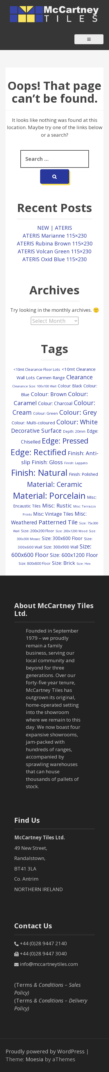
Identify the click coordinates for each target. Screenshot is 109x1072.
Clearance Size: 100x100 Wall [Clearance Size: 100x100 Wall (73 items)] (34, 386)
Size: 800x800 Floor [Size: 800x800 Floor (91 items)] (35, 563)
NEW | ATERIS (54, 227)
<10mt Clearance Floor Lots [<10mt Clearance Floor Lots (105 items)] (36, 369)
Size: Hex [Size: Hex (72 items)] (83, 564)
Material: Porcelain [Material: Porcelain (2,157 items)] (49, 495)
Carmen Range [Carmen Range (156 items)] (50, 377)
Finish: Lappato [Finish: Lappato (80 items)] (76, 463)
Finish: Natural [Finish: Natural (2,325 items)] (39, 472)
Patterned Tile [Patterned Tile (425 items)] (58, 522)
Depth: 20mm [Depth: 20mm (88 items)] (74, 431)
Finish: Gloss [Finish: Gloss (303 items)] (47, 462)
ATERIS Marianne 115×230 (55, 235)
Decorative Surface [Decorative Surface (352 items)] (36, 431)
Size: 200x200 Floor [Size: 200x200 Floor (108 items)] (37, 530)
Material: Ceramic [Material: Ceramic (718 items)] (54, 484)
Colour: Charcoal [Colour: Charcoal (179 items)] (55, 403)
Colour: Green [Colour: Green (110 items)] (45, 413)
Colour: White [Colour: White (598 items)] (77, 421)
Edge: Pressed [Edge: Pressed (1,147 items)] (65, 441)
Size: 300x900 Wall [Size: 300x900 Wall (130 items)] (61, 547)
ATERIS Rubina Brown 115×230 (54, 243)
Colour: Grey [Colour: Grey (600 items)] (78, 412)
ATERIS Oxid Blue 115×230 (54, 259)
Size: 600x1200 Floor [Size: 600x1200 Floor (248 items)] (74, 554)
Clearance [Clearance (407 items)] (79, 377)
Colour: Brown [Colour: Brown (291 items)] (49, 394)
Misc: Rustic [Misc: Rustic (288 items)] (57, 505)
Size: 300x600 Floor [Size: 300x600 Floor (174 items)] (62, 538)
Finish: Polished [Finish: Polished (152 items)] (83, 474)
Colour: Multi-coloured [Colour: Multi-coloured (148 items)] (33, 422)
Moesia (34, 1059)
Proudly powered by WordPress (45, 1051)
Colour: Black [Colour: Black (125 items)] (70, 386)
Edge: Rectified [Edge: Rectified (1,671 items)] (38, 452)
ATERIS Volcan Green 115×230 (54, 251)
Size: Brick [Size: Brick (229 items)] (63, 563)
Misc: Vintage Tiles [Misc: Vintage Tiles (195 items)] (53, 514)
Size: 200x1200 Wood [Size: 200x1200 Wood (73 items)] (71, 531)
